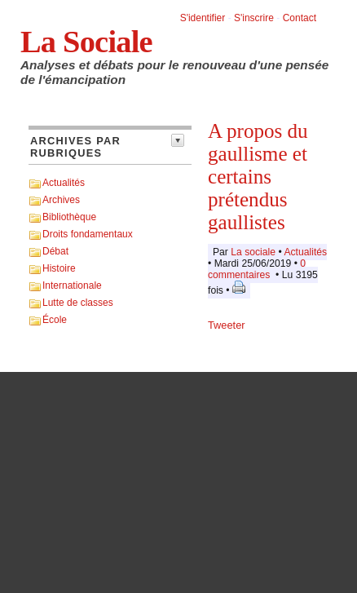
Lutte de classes (77, 302)
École (54, 319)
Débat (55, 251)
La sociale (253, 252)
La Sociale (86, 41)
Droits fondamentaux (87, 234)
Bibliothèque (69, 217)
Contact (299, 18)
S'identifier (203, 18)
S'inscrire (254, 18)
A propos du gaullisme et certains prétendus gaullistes (258, 176)
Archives (61, 200)
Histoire (59, 268)
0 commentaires (257, 269)
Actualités (63, 182)
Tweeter (226, 325)
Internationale (72, 285)
